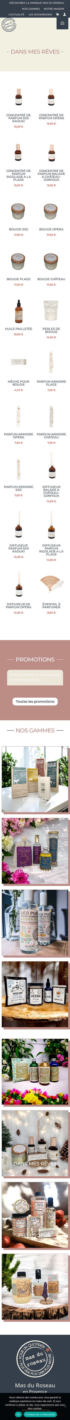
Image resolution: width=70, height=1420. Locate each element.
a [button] (62, 23)
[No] (65, 1406)
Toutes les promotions (35, 702)
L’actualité (16, 14)
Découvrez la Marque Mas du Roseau (36, 2)
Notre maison (54, 8)
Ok (18, 1414)
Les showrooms (40, 14)
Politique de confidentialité (40, 1414)
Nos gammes (31, 8)
